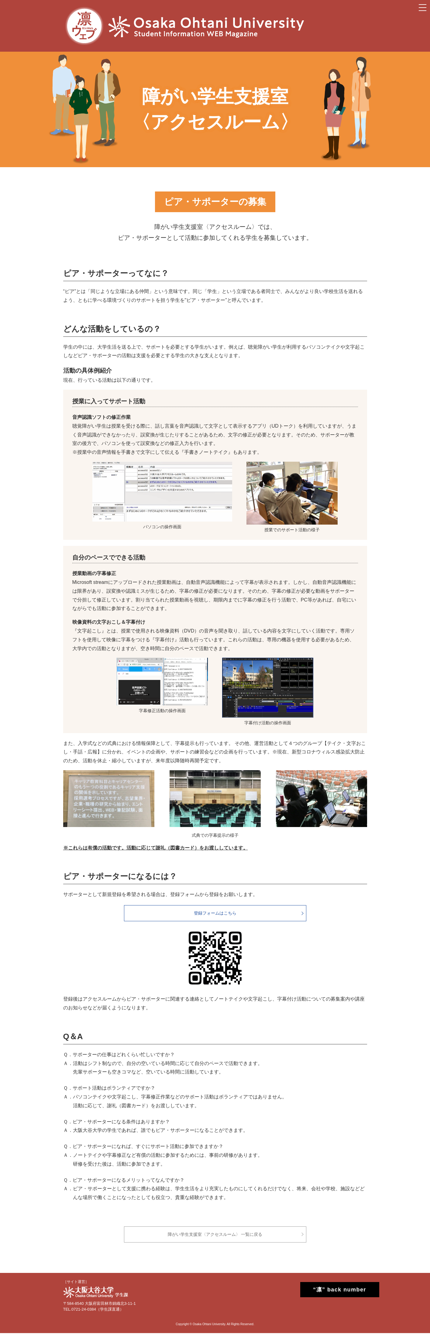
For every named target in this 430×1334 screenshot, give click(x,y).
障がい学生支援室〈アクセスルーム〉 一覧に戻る (215, 1235)
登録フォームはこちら (215, 913)
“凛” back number (333, 1290)
